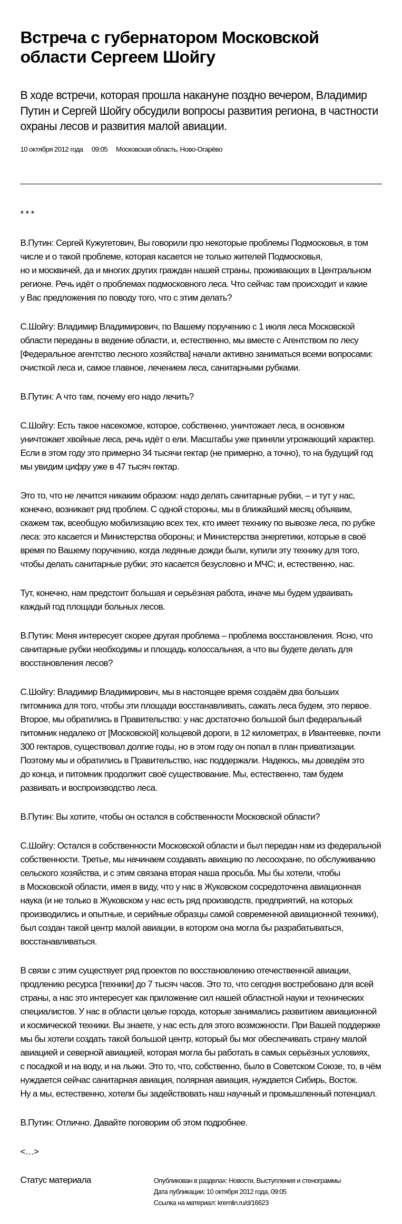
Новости (241, 1181)
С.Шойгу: (37, 327)
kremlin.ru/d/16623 (243, 1203)
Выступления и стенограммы (298, 1181)
